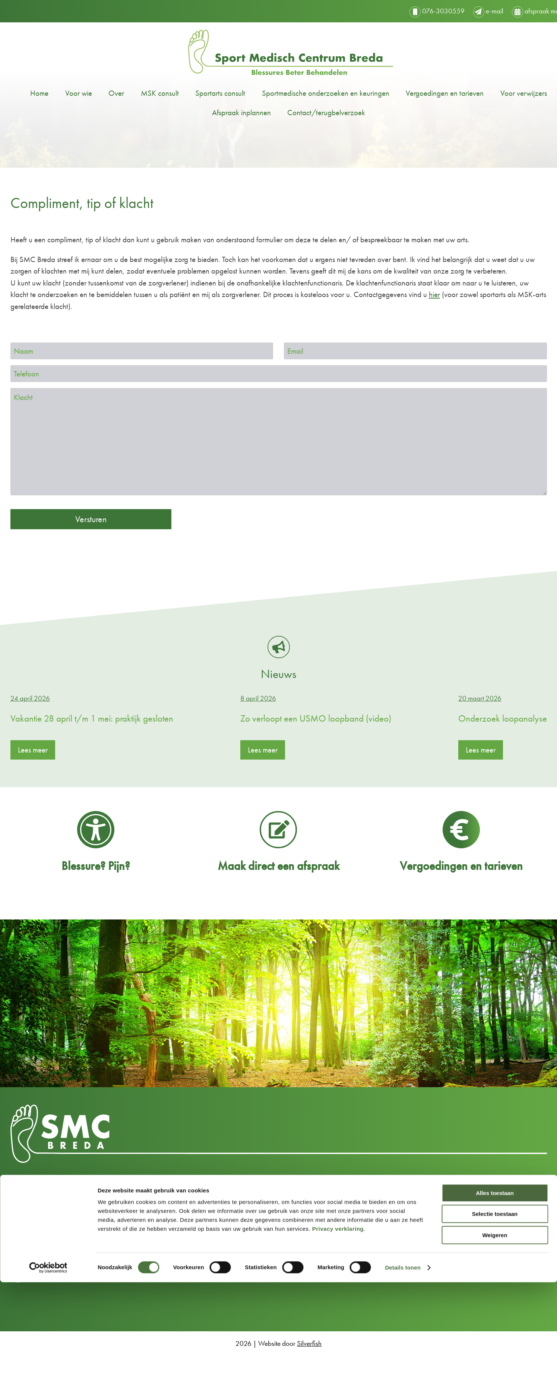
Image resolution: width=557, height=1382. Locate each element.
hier (434, 294)
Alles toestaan (495, 1293)
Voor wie (66, 93)
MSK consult (148, 93)
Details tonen (402, 1367)
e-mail (464, 11)
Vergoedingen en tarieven (433, 93)
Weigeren (494, 1335)
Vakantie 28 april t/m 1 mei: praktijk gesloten (91, 718)
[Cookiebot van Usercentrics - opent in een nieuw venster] (48, 1367)
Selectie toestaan (495, 1314)
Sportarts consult (208, 93)
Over (104, 93)
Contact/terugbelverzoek (314, 112)
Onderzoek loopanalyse (502, 718)
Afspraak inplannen (229, 112)
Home (27, 93)
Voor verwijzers (511, 93)
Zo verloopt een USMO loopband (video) (315, 718)
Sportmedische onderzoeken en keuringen (313, 93)
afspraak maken (516, 11)
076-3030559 (413, 11)
